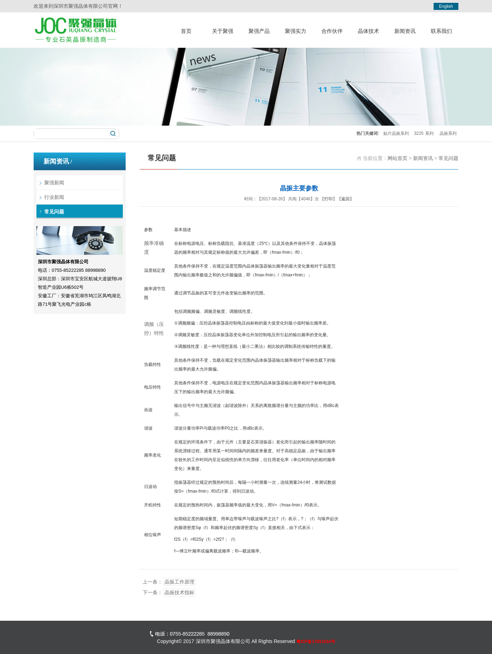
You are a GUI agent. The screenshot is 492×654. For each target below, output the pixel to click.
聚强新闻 (54, 182)
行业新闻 (54, 197)
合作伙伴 (332, 31)
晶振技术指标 (179, 592)
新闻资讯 (405, 31)
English (446, 6)
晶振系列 (448, 133)
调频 (149, 324)
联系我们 (441, 31)
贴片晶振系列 (396, 133)
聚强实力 (295, 31)
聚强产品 (259, 31)
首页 (186, 31)
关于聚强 (222, 31)
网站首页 (397, 158)
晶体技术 (368, 31)
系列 (429, 133)
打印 (328, 198)
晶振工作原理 (179, 582)
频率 (149, 243)
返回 (345, 198)
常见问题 (54, 211)
